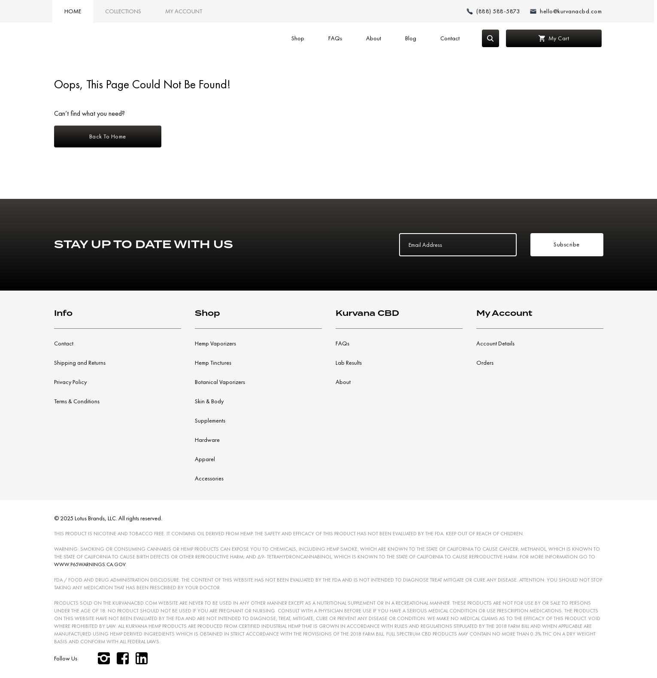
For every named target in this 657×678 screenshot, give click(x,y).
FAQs (335, 38)
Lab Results (349, 362)
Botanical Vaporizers (220, 382)
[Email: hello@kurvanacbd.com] (566, 11)
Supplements (210, 420)
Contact (450, 38)
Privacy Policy (70, 382)
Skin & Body (209, 401)
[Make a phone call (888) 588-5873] (493, 11)
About (373, 38)
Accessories (209, 478)
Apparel (205, 459)
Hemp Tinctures (213, 362)
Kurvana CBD (367, 313)
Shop (297, 38)
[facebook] (123, 658)
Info (63, 313)
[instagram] (104, 658)
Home (72, 11)
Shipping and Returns (80, 362)
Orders (485, 362)
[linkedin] (142, 658)
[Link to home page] (84, 38)
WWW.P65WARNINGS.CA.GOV (89, 564)
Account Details (495, 343)
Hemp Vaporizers (215, 343)
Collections (123, 11)
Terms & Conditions (77, 401)
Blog (410, 38)
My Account (183, 11)
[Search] (490, 38)
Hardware (207, 440)
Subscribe (567, 244)
